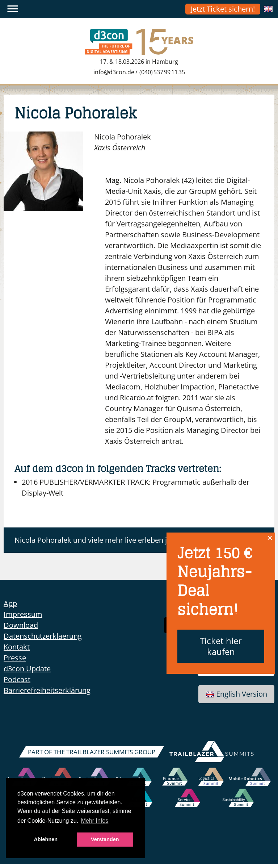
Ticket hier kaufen (221, 646)
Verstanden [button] (105, 839)
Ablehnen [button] (46, 839)
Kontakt (17, 647)
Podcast (17, 679)
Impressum (23, 614)
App (10, 603)
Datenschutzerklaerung (43, 636)
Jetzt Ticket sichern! (223, 9)
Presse (15, 658)
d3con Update (27, 668)
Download (21, 625)
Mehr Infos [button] (95, 821)
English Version (236, 694)
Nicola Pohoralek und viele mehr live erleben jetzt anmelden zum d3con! (134, 540)
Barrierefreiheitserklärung (47, 690)
